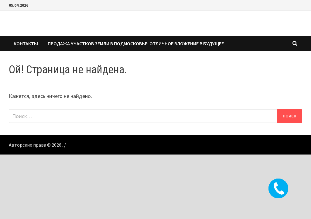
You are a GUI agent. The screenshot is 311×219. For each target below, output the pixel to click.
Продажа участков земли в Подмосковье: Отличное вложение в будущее (136, 43)
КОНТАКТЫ (26, 43)
